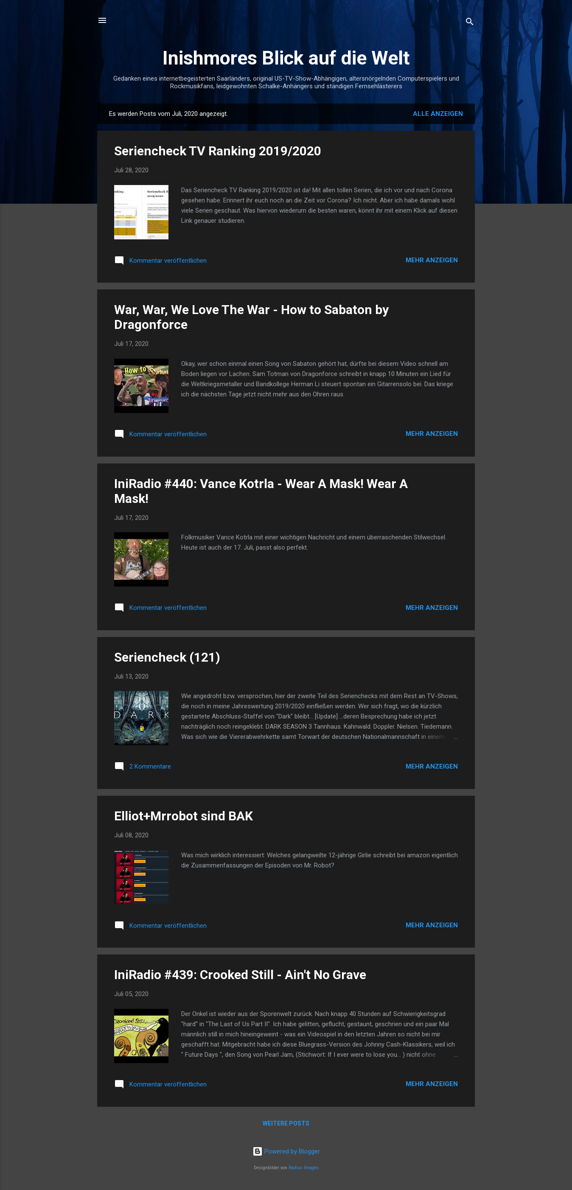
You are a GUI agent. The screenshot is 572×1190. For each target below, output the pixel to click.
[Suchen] (470, 23)
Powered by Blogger (286, 1151)
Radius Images (304, 1167)
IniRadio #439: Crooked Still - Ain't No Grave (240, 974)
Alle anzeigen (438, 114)
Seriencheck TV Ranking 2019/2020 (217, 150)
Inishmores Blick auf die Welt (286, 58)
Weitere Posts (286, 1123)
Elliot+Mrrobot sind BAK (183, 815)
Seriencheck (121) (167, 657)
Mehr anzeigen (432, 260)
